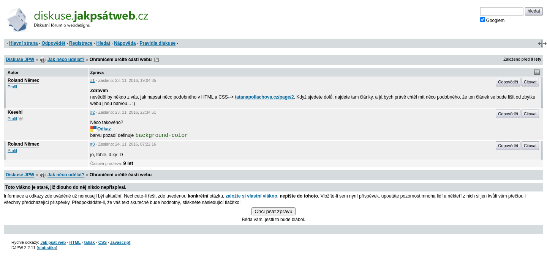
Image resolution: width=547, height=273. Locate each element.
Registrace (80, 43)
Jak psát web (53, 242)
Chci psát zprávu (273, 211)
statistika (47, 247)
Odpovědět (53, 43)
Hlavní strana (23, 43)
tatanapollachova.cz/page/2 (264, 97)
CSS (102, 242)
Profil (12, 87)
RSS (156, 60)
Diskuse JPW (20, 59)
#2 (92, 112)
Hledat (103, 43)
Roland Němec (23, 80)
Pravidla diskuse (158, 43)
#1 (92, 80)
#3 (92, 144)
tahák (89, 242)
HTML (75, 242)
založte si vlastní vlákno (251, 196)
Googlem (492, 20)
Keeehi (15, 112)
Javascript (120, 242)
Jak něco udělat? (65, 59)
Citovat (530, 82)
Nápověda (125, 43)
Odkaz (100, 129)
